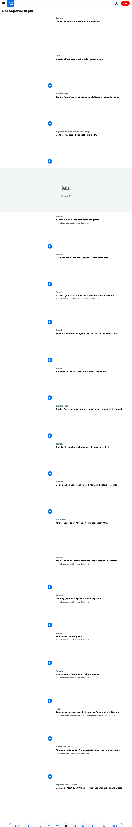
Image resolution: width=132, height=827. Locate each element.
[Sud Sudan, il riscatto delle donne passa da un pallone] (93, 385)
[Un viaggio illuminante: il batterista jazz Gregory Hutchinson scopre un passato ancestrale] (93, 234)
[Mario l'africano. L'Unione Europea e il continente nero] (93, 272)
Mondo (59, 216)
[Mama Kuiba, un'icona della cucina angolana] (93, 688)
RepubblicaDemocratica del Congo (73, 131)
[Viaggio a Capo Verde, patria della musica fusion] (93, 73)
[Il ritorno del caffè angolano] (93, 650)
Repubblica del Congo (66, 784)
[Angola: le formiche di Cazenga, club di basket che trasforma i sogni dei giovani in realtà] (93, 575)
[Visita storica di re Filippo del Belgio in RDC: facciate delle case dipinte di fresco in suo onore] (93, 149)
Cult (58, 55)
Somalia (59, 444)
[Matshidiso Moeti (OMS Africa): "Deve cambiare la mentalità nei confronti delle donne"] (93, 802)
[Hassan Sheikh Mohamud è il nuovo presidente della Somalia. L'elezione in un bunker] (93, 461)
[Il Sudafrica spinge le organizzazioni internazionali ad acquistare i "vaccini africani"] (93, 537)
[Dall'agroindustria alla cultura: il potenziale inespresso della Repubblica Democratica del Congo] (93, 726)
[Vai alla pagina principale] (10, 3)
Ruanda (59, 330)
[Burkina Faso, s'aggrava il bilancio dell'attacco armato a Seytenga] (93, 111)
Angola (59, 595)
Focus (58, 292)
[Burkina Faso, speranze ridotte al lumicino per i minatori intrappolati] (93, 423)
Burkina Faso (62, 93)
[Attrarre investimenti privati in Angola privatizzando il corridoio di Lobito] (93, 764)
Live (125, 3)
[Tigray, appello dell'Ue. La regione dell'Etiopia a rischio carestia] (93, 35)
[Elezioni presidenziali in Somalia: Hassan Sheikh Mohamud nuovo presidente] (93, 499)
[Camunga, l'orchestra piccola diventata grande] (93, 612)
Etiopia (59, 18)
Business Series (64, 746)
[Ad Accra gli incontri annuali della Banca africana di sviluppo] (93, 309)
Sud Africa (61, 519)
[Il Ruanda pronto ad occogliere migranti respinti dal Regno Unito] (93, 347)
